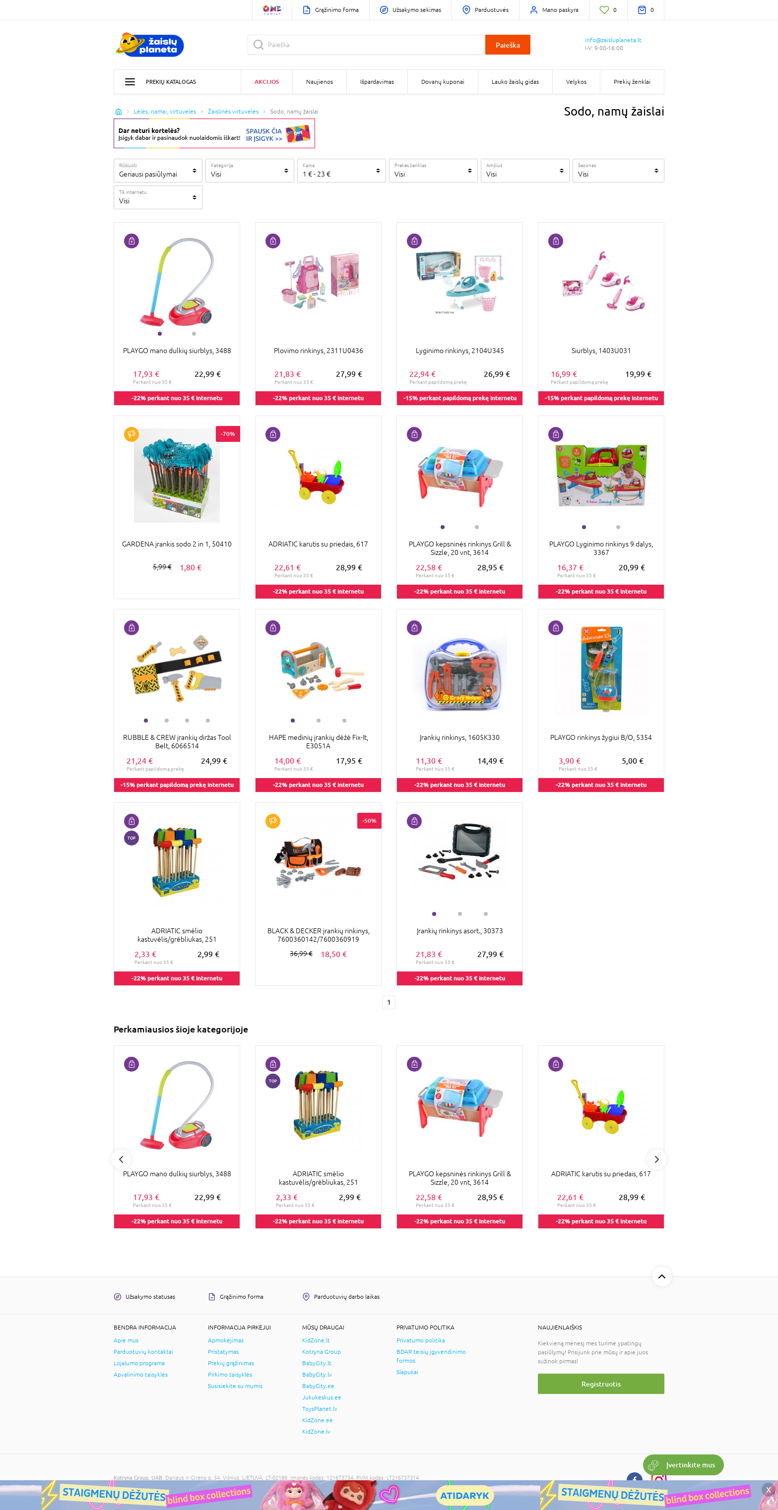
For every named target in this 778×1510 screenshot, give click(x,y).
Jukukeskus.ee (321, 1397)
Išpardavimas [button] (377, 81)
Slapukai (407, 1372)
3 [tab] (187, 721)
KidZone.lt (316, 1340)
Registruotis (601, 1384)
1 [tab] (160, 334)
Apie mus (126, 1340)
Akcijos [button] (267, 81)
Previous (121, 1159)
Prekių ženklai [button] (632, 81)
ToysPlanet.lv (319, 1408)
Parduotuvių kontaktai (143, 1351)
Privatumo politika (420, 1340)
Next (657, 1159)
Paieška (508, 45)
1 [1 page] (389, 1002)
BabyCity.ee (318, 1386)
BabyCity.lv (317, 1374)
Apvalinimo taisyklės (141, 1374)
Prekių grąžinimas (231, 1363)
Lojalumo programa (139, 1363)
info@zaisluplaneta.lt (613, 40)
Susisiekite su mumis (235, 1386)
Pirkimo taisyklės (230, 1374)
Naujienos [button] (319, 81)
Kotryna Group (321, 1351)
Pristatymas (223, 1351)
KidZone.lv (316, 1431)
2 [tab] (194, 334)
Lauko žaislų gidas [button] (515, 81)
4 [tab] (208, 721)
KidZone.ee (317, 1420)
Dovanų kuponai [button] (442, 81)
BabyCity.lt (316, 1363)
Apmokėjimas (226, 1340)
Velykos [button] (576, 81)
